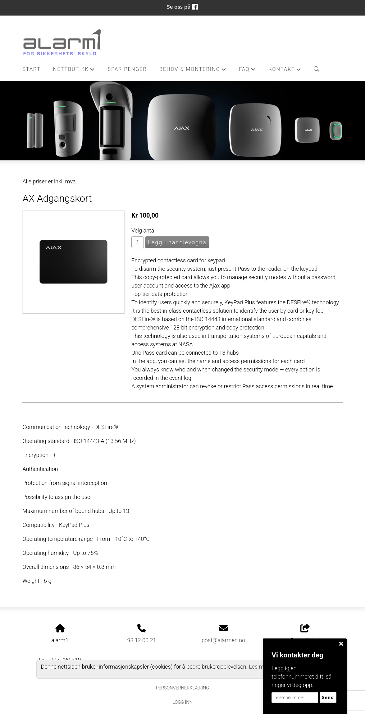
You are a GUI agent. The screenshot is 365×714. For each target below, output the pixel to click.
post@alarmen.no (223, 640)
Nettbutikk (74, 71)
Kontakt (285, 71)
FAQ (247, 71)
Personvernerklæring (182, 688)
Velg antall (144, 230)
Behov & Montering (192, 71)
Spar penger (127, 69)
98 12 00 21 (141, 640)
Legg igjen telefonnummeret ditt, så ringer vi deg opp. (301, 676)
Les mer (259, 666)
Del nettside (305, 633)
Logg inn (182, 702)
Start (31, 69)
